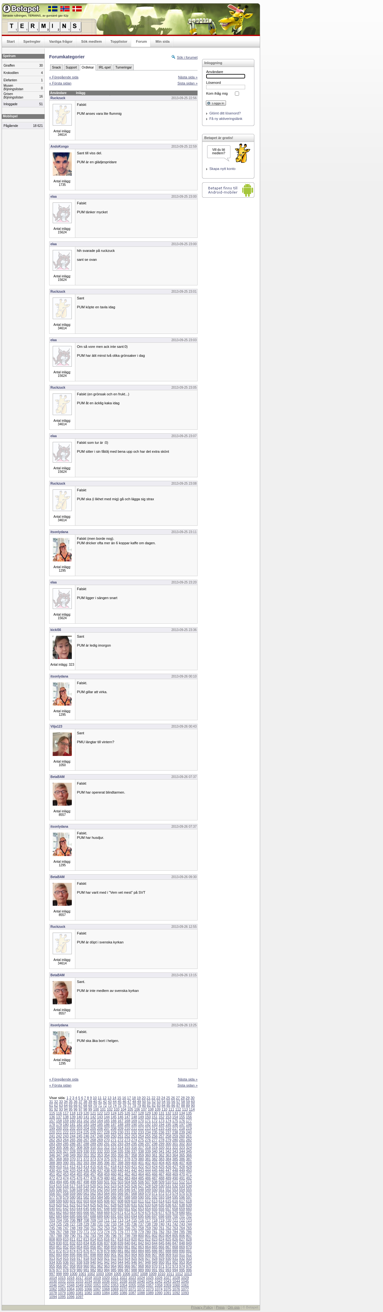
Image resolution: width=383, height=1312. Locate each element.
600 (66, 1201)
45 (119, 1101)
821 (141, 1239)
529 (154, 1186)
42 (105, 1101)
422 (141, 1167)
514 (52, 1186)
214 (154, 1128)
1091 (167, 1293)
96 (76, 1109)
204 (86, 1128)
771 (86, 1232)
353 (100, 1155)
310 (93, 1147)
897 (86, 1255)
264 (66, 1140)
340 (154, 1151)
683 (59, 1216)
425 (161, 1167)
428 (182, 1167)
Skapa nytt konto (222, 169)
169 (134, 1121)
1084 (105, 1293)
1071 (132, 1289)
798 (127, 1235)
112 (178, 1109)
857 (100, 1247)
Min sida (162, 41)
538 (72, 1189)
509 (161, 1182)
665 (79, 1212)
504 (127, 1182)
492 (189, 1178)
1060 (176, 1285)
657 (168, 1209)
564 (106, 1193)
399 (127, 1163)
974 (182, 1266)
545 (120, 1189)
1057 (150, 1285)
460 (113, 1174)
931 (175, 1258)
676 (154, 1212)
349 (72, 1155)
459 (106, 1174)
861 (127, 1247)
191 (141, 1124)
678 (168, 1212)
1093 (185, 1293)
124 (113, 1113)
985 (113, 1270)
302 (182, 1144)
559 (72, 1193)
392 (79, 1163)
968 (141, 1266)
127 (134, 1113)
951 (168, 1262)
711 (106, 1220)
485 (141, 1178)
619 (52, 1205)
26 (173, 1098)
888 (168, 1251)
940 (93, 1262)
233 (141, 1132)
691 (113, 1216)
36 (76, 1101)
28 (183, 1098)
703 (52, 1220)
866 (161, 1247)
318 (148, 1147)
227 (100, 1132)
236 (161, 1132)
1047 (62, 1285)
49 (139, 1101)
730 (93, 1224)
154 (175, 1117)
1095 (62, 1297)
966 (127, 1266)
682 (52, 1216)
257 (161, 1136)
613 (154, 1201)
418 (113, 1167)
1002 (91, 1274)
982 (93, 1270)
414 (86, 1167)
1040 (141, 1281)
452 (59, 1174)
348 (66, 1155)
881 (120, 1251)
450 (189, 1170)
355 (113, 1155)
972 (168, 1266)
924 (127, 1258)
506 (141, 1182)
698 (161, 1216)
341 (161, 1151)
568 (134, 1193)
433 (72, 1170)
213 (148, 1128)
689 (100, 1216)
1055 (132, 1285)
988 (134, 1270)
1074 (158, 1289)
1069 (114, 1289)
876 (86, 1251)
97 (80, 1109)
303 (189, 1144)
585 (106, 1197)
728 (79, 1224)
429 (189, 1167)
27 (178, 1098)
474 (66, 1178)
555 (189, 1189)
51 (149, 1101)
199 (52, 1128)
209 (120, 1128)
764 (182, 1228)
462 (127, 1174)
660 (189, 1209)
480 (106, 1178)
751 (93, 1228)
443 (141, 1170)
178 (52, 1124)
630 (127, 1205)
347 (59, 1155)
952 (175, 1262)
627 (106, 1205)
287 (79, 1144)
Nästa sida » (188, 77)
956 (59, 1266)
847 (175, 1243)
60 (193, 1101)
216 (168, 1128)
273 (127, 1140)
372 (86, 1159)
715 (134, 1220)
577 (52, 1197)
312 (106, 1147)
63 (61, 1105)
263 (59, 1140)
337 (134, 1151)
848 (182, 1243)
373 (93, 1159)
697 (154, 1216)
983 (100, 1270)
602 (79, 1201)
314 (120, 1147)
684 (66, 1216)
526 (134, 1186)
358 (134, 1155)
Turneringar (123, 67)
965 (120, 1266)
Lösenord (213, 82)
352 (93, 1155)
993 (168, 1270)
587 (120, 1197)
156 (189, 1117)
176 (182, 1121)
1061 (185, 1285)
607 (113, 1201)
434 (79, 1170)
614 (161, 1201)
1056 (141, 1285)
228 (106, 1132)
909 (168, 1255)
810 (66, 1239)
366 (189, 1155)
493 (52, 1182)
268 (93, 1140)
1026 (158, 1277)
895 (72, 1255)
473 (59, 1178)
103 (116, 1109)
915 (66, 1258)
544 (113, 1189)
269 (100, 1140)
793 (93, 1235)
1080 (70, 1293)
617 (182, 1201)
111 (171, 1109)
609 (127, 1201)
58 (183, 1101)
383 (161, 1159)
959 (79, 1266)
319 (154, 1147)
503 (120, 1182)
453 (66, 1174)
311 (100, 1147)
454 (72, 1174)
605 (100, 1201)
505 (134, 1182)
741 (168, 1224)
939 (86, 1262)
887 (161, 1251)
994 (175, 1270)
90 (193, 1105)
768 (66, 1232)
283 (52, 1144)
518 (79, 1186)
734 (120, 1224)
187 (113, 1124)
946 (134, 1262)
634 (154, 1205)
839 (120, 1243)
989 (141, 1270)
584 (100, 1197)
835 (93, 1243)
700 (175, 1216)
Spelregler (32, 41)
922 (113, 1258)
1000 (73, 1274)
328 (72, 1151)
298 (154, 1144)
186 (106, 1124)
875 (79, 1251)
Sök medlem (91, 41)
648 (106, 1209)
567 (127, 1193)
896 (79, 1255)
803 (161, 1235)
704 (59, 1220)
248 (100, 1136)
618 (189, 1201)
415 (93, 1167)
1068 (105, 1289)
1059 (167, 1285)
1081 (79, 1293)
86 (173, 1105)
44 (114, 1101)
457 (93, 1174)
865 (154, 1247)
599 (59, 1201)
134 (182, 1113)
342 (168, 1151)
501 (106, 1182)
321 (168, 1147)
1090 (158, 1293)
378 (127, 1159)
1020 (105, 1277)
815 (100, 1239)
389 (59, 1163)
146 (120, 1117)
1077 (185, 1289)
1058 (158, 1285)
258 (168, 1136)
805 (175, 1235)
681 (189, 1212)
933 (189, 1258)
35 (70, 1101)
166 (113, 1121)
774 (106, 1232)
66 (76, 1105)
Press (220, 1307)
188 (120, 1124)
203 (79, 1128)
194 (161, 1124)
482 (120, 1178)
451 (52, 1174)
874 (72, 1251)
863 (141, 1247)
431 (59, 1170)
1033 (79, 1281)
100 (96, 1109)
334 (113, 1151)
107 (144, 1109)
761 (161, 1228)
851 (59, 1247)
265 (72, 1140)
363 (168, 1155)
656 (161, 1209)
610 (134, 1201)
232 (134, 1132)
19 (139, 1098)
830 (59, 1243)
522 (106, 1186)
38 (85, 1101)
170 (141, 1121)
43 (110, 1101)
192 (148, 1124)
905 (141, 1255)
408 (189, 1163)
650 (120, 1209)
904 (134, 1255)
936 (66, 1262)
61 (51, 1105)
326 (59, 1151)
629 (120, 1205)
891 (189, 1251)
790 (72, 1235)
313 (113, 1147)
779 (141, 1232)
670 (113, 1212)
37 (80, 1101)
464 (141, 1174)
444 (148, 1170)
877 (93, 1251)
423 (148, 1167)
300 (168, 1144)
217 (175, 1128)
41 (100, 1101)
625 (93, 1205)
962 (100, 1266)
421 (134, 1167)
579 (66, 1197)
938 (79, 1262)
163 (93, 1121)
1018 (88, 1277)
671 (120, 1212)
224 (79, 1132)
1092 (176, 1293)
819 (127, 1239)
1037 (114, 1281)
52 (154, 1101)
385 (175, 1159)
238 (175, 1132)
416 (100, 1167)
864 (148, 1247)
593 (161, 1197)
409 (52, 1167)
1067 (97, 1289)
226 (93, 1132)
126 (127, 1113)
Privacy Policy (202, 1307)
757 (134, 1228)
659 (182, 1209)
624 (86, 1205)
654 (148, 1209)
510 (168, 1182)
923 (120, 1258)
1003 (100, 1274)
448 (175, 1170)
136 (52, 1117)
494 (59, 1182)
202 (72, 1128)
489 (168, 1178)
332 (100, 1151)
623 (79, 1205)
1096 (70, 1297)
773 (100, 1232)
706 (72, 1220)
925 (134, 1258)
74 (114, 1105)
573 (168, 1193)
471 (189, 1174)
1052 (105, 1285)
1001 (82, 1274)
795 (106, 1235)
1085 (114, 1293)
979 (72, 1270)
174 (168, 1121)
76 (124, 1105)
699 (168, 1216)
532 (175, 1186)
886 (154, 1251)
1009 (152, 1274)
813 (86, 1239)
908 (161, 1255)
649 (113, 1209)
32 (56, 1101)
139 (72, 1117)
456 (86, 1174)
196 (175, 1124)
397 (113, 1163)
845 (161, 1243)
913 (52, 1258)
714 (127, 1220)
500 (100, 1182)
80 (144, 1105)
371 (79, 1159)
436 (93, 1170)
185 (100, 1124)
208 (113, 1128)
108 (151, 1109)
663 (66, 1212)
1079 (62, 1293)
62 (56, 1105)
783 (168, 1232)
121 (93, 1113)
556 (52, 1193)
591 (148, 1197)
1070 (123, 1289)
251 (120, 1136)
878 (100, 1251)
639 (189, 1205)
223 (72, 1132)
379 (134, 1159)
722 (182, 1220)
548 (141, 1189)
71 (100, 1105)
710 (100, 1220)
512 (182, 1182)
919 (93, 1258)
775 (113, 1232)
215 (161, 1128)
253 (134, 1136)
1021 (114, 1277)
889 (175, 1251)
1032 (70, 1281)
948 (148, 1262)
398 (120, 1163)
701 (182, 1216)
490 (175, 1178)
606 (106, 1201)
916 (72, 1258)
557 (59, 1193)
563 (100, 1193)
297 (148, 1144)
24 (163, 1098)
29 (188, 1098)
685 (72, 1216)
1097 (79, 1297)
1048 (70, 1285)
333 (106, 1151)
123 (106, 1113)
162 (86, 1121)
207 (106, 1128)
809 (59, 1239)
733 (113, 1224)
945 (127, 1262)
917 (79, 1258)
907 (154, 1255)
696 (148, 1216)
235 (154, 1132)
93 (61, 1109)
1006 (126, 1274)
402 (148, 1163)
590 (141, 1197)
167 (120, 1121)
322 (175, 1147)
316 (134, 1147)
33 (61, 1101)
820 (134, 1239)
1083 (97, 1293)
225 (86, 1132)
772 (93, 1232)
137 (59, 1117)
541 (93, 1189)
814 (93, 1239)
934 (52, 1262)
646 (93, 1209)
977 (59, 1270)
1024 (141, 1277)
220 (52, 1132)
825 (168, 1239)
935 (59, 1262)
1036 (105, 1281)
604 (93, 1201)
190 (134, 1124)
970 (154, 1266)
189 (127, 1124)
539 (79, 1189)
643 (72, 1209)
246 (86, 1136)
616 (175, 1201)
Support (71, 67)
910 (175, 1255)
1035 (97, 1281)
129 (148, 1113)
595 (175, 1197)
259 (175, 1136)
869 (182, 1247)
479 (100, 1178)
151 (154, 1117)
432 (66, 1170)
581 (79, 1197)
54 (163, 1101)
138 (66, 1117)
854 (79, 1247)
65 (70, 1105)
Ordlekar (88, 67)
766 (52, 1232)
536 (59, 1189)
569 (141, 1193)
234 (148, 1132)
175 (175, 1121)
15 (119, 1098)
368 (59, 1159)
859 (113, 1247)
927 (148, 1258)
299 (161, 1144)
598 (52, 1201)
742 (175, 1224)
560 (79, 1193)
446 (161, 1170)
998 (59, 1274)
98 (85, 1109)
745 (52, 1228)
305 (59, 1147)
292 (113, 1144)
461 (120, 1174)
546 (127, 1189)
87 (178, 1105)
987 (127, 1270)
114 (192, 1109)
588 (127, 1197)
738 (148, 1224)
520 (93, 1186)
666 (86, 1212)
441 (127, 1170)
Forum (141, 41)
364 (175, 1155)
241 (52, 1136)
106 (137, 1109)
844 (154, 1243)
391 (72, 1163)
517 (72, 1186)
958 (72, 1266)
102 (110, 1109)
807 (189, 1235)
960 (86, 1266)
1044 (176, 1281)
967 (134, 1266)
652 (134, 1209)
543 (106, 1189)
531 (168, 1186)
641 (59, 1209)
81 (149, 1105)
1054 (123, 1285)
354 (106, 1155)
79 (139, 1105)
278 (161, 1140)
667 (93, 1212)
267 (86, 1140)
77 (129, 1105)
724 (52, 1224)
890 (182, 1251)
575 (182, 1193)
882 (127, 1251)
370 (72, 1159)
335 (120, 1151)
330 (86, 1151)
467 (161, 1174)
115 (52, 1113)
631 (134, 1205)
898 (93, 1255)
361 (154, 1155)
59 (188, 1101)
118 (72, 1113)
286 (72, 1144)
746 (59, 1228)
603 (86, 1201)
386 (182, 1159)
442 (134, 1170)
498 (86, 1182)
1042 (158, 1281)
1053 (114, 1285)
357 (127, 1155)
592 (154, 1197)
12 (105, 1098)
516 (66, 1186)
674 (141, 1212)
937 (72, 1262)
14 (114, 1098)
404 (161, 1163)
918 (86, 1258)
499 (93, 1182)
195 (168, 1124)
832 (72, 1243)
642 (66, 1209)
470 (182, 1174)
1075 (167, 1289)
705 (66, 1220)
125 (120, 1113)
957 (66, 1266)
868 (175, 1247)
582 (86, 1197)
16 (124, 1098)
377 (120, 1159)
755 (120, 1228)
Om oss (234, 1307)
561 (86, 1193)
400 (134, 1163)
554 (182, 1189)
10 (95, 1098)
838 (113, 1243)
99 (90, 1109)
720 (168, 1220)
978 (66, 1270)
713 (120, 1220)
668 (100, 1212)
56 (173, 1101)
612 (148, 1201)
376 (113, 1159)
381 (148, 1159)
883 (134, 1251)
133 (175, 1113)
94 (66, 1109)
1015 (62, 1277)
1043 (167, 1281)
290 (100, 1144)
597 (189, 1197)
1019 (97, 1277)
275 (141, 1140)
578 (59, 1197)
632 (141, 1205)
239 (182, 1132)
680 (182, 1212)
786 (189, 1232)
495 (66, 1182)
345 (189, 1151)
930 (168, 1258)
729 (86, 1224)
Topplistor (118, 41)
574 (175, 1193)
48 (134, 1101)
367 (52, 1159)
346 (52, 1155)
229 (113, 1132)
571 (154, 1193)
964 (113, 1266)
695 (141, 1216)
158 (59, 1121)
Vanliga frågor (60, 41)
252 (127, 1136)
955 (52, 1266)
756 (127, 1228)
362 (161, 1155)
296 (141, 1144)
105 (130, 1109)
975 (189, 1266)
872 (59, 1251)
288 (86, 1144)
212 (141, 1128)
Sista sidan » (187, 83)
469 (175, 1174)
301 (175, 1144)
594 (168, 1197)
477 (86, 1178)
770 (79, 1232)
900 (106, 1255)
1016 (70, 1277)
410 (59, 1167)
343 (175, 1151)
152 (161, 1117)
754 (113, 1228)
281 (182, 1140)
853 (72, 1247)
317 (141, 1147)
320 (161, 1147)
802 (154, 1235)
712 (113, 1220)
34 (66, 1101)
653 (141, 1209)
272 (120, 1140)
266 (79, 1140)
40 (95, 1101)
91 (51, 1109)
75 (119, 1105)
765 (189, 1228)
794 (100, 1235)
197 (182, 1124)
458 (100, 1174)
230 (120, 1132)
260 (182, 1136)
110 (164, 1109)
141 (86, 1117)
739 (154, 1224)
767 (59, 1232)
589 (134, 1197)
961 (93, 1266)
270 (106, 1140)
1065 (79, 1289)
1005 (117, 1274)
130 (154, 1113)
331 (93, 1151)
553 (175, 1189)
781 (154, 1232)
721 (175, 1220)
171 (148, 1121)
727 (72, 1224)
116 (59, 1113)
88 (183, 1105)
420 (127, 1167)
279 (168, 1140)
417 (106, 1167)
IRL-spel (104, 67)
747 (66, 1228)
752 (100, 1228)
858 (106, 1247)
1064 (70, 1289)
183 (86, 1124)
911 (182, 1255)
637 (175, 1205)
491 (182, 1178)
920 (100, 1258)
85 (168, 1105)
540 (86, 1189)
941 (100, 1262)
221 (59, 1132)
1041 (150, 1281)
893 (59, 1255)
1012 (179, 1274)
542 (100, 1189)
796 (113, 1235)
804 (168, 1235)
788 (59, 1235)
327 (66, 1151)
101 (103, 1109)
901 (113, 1255)
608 (120, 1201)
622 (72, 1205)
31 (51, 1101)
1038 (123, 1281)
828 (189, 1239)
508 (154, 1182)
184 (93, 1124)
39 (90, 1101)
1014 (53, 1277)
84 (163, 1105)
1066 (88, 1289)
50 (144, 1101)
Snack (56, 67)
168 (127, 1121)
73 (110, 1105)
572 (161, 1193)
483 (127, 1178)
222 (66, 1132)
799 (134, 1235)
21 (148, 1098)
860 (120, 1247)
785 (182, 1232)
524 (120, 1186)
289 (93, 1144)
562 (93, 1193)
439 (113, 1170)
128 (141, 1113)
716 (141, 1220)
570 (148, 1193)
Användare (214, 72)
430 (52, 1170)
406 (175, 1163)
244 (72, 1136)
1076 (176, 1289)
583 (93, 1197)
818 (120, 1239)
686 (79, 1216)
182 (79, 1124)
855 (86, 1247)
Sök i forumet (187, 57)
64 (66, 1105)
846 (168, 1243)
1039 (132, 1281)
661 (52, 1212)
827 (182, 1239)
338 (141, 1151)
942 (106, 1262)
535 (52, 1189)
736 (134, 1224)
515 (59, 1186)
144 (106, 1117)
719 (161, 1220)
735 (127, 1224)
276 (148, 1140)
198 (189, 1124)
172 (154, 1121)
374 (100, 1159)
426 (168, 1167)
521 (100, 1186)
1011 (170, 1274)
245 (79, 1136)
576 (189, 1193)
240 (189, 1132)
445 (154, 1170)
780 (148, 1232)
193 (154, 1124)
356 (120, 1155)
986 (120, 1270)
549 (148, 1189)
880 (113, 1251)
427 (175, 1167)
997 (52, 1274)
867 (168, 1247)
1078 (53, 1293)
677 (161, 1212)
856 (93, 1247)
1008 (144, 1274)
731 (100, 1224)
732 (106, 1224)
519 (86, 1186)
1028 (176, 1277)
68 (85, 1105)
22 (153, 1098)
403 (154, 1163)
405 (168, 1163)
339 (148, 1151)
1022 (123, 1277)
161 (79, 1121)
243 (66, 1136)
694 (134, 1216)
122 (100, 1113)
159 (66, 1121)
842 (141, 1243)
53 (159, 1101)
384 (168, 1159)
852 (66, 1247)
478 (93, 1178)
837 (106, 1243)
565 (113, 1193)
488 (161, 1178)
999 (66, 1274)
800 (141, 1235)
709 (93, 1220)
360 (148, 1155)
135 (189, 1113)
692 (120, 1216)
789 (66, 1235)
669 (106, 1212)
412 (72, 1167)
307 (72, 1147)
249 (106, 1136)
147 (127, 1117)
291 (106, 1144)
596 (182, 1197)
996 (189, 1270)
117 (66, 1113)
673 (134, 1212)
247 (93, 1136)
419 (120, 1167)
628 (113, 1205)
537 (66, 1189)
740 (161, 1224)
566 (120, 1193)
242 (59, 1136)
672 (127, 1212)
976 (52, 1270)
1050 (88, 1285)
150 (148, 1117)
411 (66, 1167)
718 (154, 1220)
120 (86, 1113)
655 (154, 1209)
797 (120, 1235)
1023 (132, 1277)
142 (93, 1117)
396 (106, 1163)
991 (154, 1270)
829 (52, 1243)
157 (52, 1121)
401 (141, 1163)
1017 (79, 1277)
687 (86, 1216)
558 (66, 1193)
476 (79, 1178)
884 (141, 1251)
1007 (135, 1274)
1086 (123, 1293)
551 (161, 1189)
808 (52, 1239)
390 (66, 1163)
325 (52, 1151)
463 (134, 1174)
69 (90, 1105)
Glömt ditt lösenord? (225, 113)
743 (182, 1224)
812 (79, 1239)
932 (182, 1258)
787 (52, 1235)
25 (168, 1098)
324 (189, 1147)
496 (72, 1182)
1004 (108, 1274)
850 (52, 1247)
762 (168, 1228)
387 (189, 1159)
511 (175, 1182)
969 (148, 1266)
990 (148, 1270)
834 (86, 1243)
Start (11, 41)
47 (129, 1101)
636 (168, 1205)
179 (59, 1124)
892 (52, 1255)
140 (79, 1117)
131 (161, 1113)
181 (72, 1124)
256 (154, 1136)
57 (178, 1101)
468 (168, 1174)
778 (134, 1232)
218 (182, 1128)
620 (59, 1205)
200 (59, 1128)
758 (141, 1228)
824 (161, 1239)
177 (189, 1121)
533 (182, 1186)
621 (66, 1205)
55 (168, 1101)
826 (175, 1239)
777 (127, 1232)
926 (141, 1258)
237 (168, 1132)
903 (127, 1255)
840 (127, 1243)
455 (79, 1174)
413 (79, 1167)
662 (59, 1212)
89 (188, 1105)
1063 (62, 1289)
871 (52, 1251)
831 (66, 1243)
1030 (53, 1281)
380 (141, 1159)
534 (189, 1186)
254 (141, 1136)
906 (148, 1255)
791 (79, 1235)
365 (182, 1155)
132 (168, 1113)
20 (144, 1098)
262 (52, 1140)
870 (189, 1247)
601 (72, 1201)
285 (66, 1144)
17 (129, 1098)
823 (154, 1239)
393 (86, 1163)
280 (175, 1140)
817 (113, 1239)
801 (148, 1235)
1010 (161, 1274)
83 (159, 1105)
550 (154, 1189)
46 (124, 1101)
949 (154, 1262)
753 (106, 1228)
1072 (141, 1289)
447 (168, 1170)
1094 (53, 1297)
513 (189, 1182)
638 (182, 1205)
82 (154, 1105)
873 (66, 1251)
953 (182, 1262)
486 (148, 1178)
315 (127, 1147)
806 (182, 1235)
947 (141, 1262)
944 (120, 1262)
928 (154, 1258)
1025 (150, 1277)
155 (182, 1117)
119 (79, 1113)
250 (113, 1136)
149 (141, 1117)
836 (100, 1243)
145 (113, 1117)
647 (100, 1209)
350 (79, 1155)
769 (72, 1232)
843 (148, 1243)
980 (79, 1270)
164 (100, 1121)
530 (161, 1186)
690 (106, 1216)
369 (66, 1159)
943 (113, 1262)
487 (154, 1178)
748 (72, 1228)
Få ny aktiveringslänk (225, 119)
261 (189, 1136)
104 (123, 1109)
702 (189, 1216)
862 (134, 1247)
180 (66, 1124)
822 (148, 1239)
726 (66, 1224)
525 (127, 1186)
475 (72, 1178)
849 (189, 1243)
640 (52, 1209)
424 (154, 1167)
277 (154, 1140)
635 (161, 1205)
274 (134, 1140)
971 (161, 1266)
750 (86, 1228)
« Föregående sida (64, 77)
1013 (188, 1274)
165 (106, 1121)
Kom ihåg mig (217, 93)
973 (175, 1266)
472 (52, 1178)
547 (134, 1189)
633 (148, 1205)
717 (148, 1220)
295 (134, 1144)
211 (134, 1128)
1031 (62, 1281)
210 (127, 1128)
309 (86, 1147)
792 (86, 1235)
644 (79, 1209)
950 (161, 1262)
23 (158, 1098)
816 (106, 1239)
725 (59, 1224)
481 (113, 1178)
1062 (53, 1289)
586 (113, 1197)
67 (80, 1105)
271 (113, 1140)
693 (127, 1216)
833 (79, 1243)
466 (154, 1174)
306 (66, 1147)
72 (105, 1105)
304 (52, 1147)
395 (100, 1163)
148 (134, 1117)
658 (175, 1209)
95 (70, 1109)
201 (66, 1128)
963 (106, 1266)
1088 (141, 1293)
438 (106, 1170)
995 (182, 1270)
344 (182, 1151)
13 (109, 1098)
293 (120, 1144)
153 (168, 1117)
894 (66, 1255)
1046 (53, 1285)
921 (106, 1258)
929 (161, 1258)
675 (148, 1212)
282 (189, 1140)
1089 (150, 1293)
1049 (79, 1285)
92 (56, 1109)
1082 (88, 1293)
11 (99, 1098)
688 (93, 1216)
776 (120, 1232)
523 (113, 1186)
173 (161, 1121)
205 (93, 1128)
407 (182, 1163)
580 (72, 1197)
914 (59, 1258)
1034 (88, 1281)
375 (106, 1159)
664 (72, 1212)
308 (79, 1147)
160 (72, 1121)
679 (175, 1212)
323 (182, 1147)
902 (120, 1255)
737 (141, 1224)
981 (86, 1270)
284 (59, 1144)
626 (100, 1205)
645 (86, 1209)
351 (86, 1155)
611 (141, 1201)
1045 (185, 1281)
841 (134, 1243)
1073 (150, 1289)
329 (79, 1151)
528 (148, 1186)
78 (134, 1105)
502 (113, 1182)
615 (168, 1201)
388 (52, 1163)
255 (148, 1136)
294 (127, 1144)
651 (127, 1209)
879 (106, 1251)
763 (175, 1228)
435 (86, 1170)
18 (134, 1098)
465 (148, 1174)
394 (93, 1163)
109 (158, 1109)
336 (127, 1151)
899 (100, 1255)
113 (185, 1109)
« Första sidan (60, 83)
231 (127, 1132)
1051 (97, 1285)
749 (79, 1228)
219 (189, 1128)
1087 (132, 1293)
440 (120, 1170)
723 (189, 1220)
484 (134, 1178)
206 (100, 1128)
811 (72, 1239)
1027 (167, 1277)
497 (79, 1182)
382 (154, 1159)
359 (141, 1155)
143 (100, 1117)
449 (182, 1170)
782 (161, 1232)
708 (86, 1220)
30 (192, 1098)
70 (95, 1105)
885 (148, 1251)
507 (148, 1182)
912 (189, 1255)
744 (189, 1224)
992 (161, 1270)
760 (154, 1228)
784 (175, 1232)
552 (168, 1189)
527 (141, 1186)
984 (106, 1270)
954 (189, 1262)
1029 (185, 1277)
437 (100, 1170)
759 (148, 1228)
